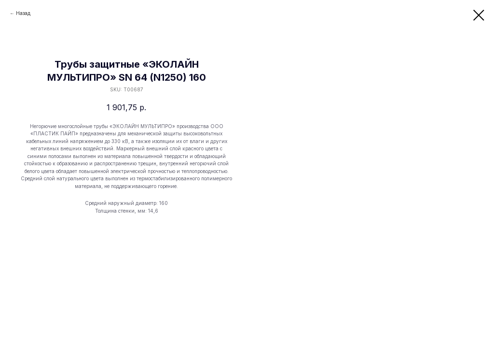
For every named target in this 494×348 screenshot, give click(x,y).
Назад (23, 13)
